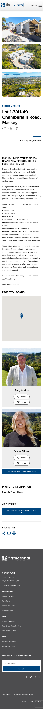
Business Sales (7, 610)
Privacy (30, 701)
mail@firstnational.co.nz (11, 585)
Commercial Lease (8, 646)
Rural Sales (6, 601)
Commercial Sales (8, 606)
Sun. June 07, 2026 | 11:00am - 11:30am (21, 511)
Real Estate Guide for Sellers (12, 626)
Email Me (21, 402)
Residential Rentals (9, 641)
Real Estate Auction (9, 630)
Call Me (21, 396)
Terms (24, 701)
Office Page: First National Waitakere (21, 471)
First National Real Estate (24, 694)
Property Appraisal (8, 621)
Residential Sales (8, 596)
